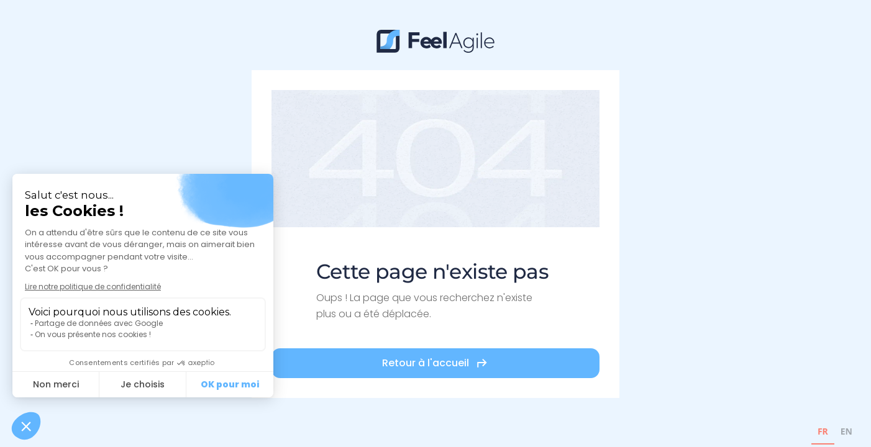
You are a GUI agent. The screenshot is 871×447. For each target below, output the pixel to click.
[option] (846, 433)
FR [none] (823, 431)
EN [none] (846, 431)
